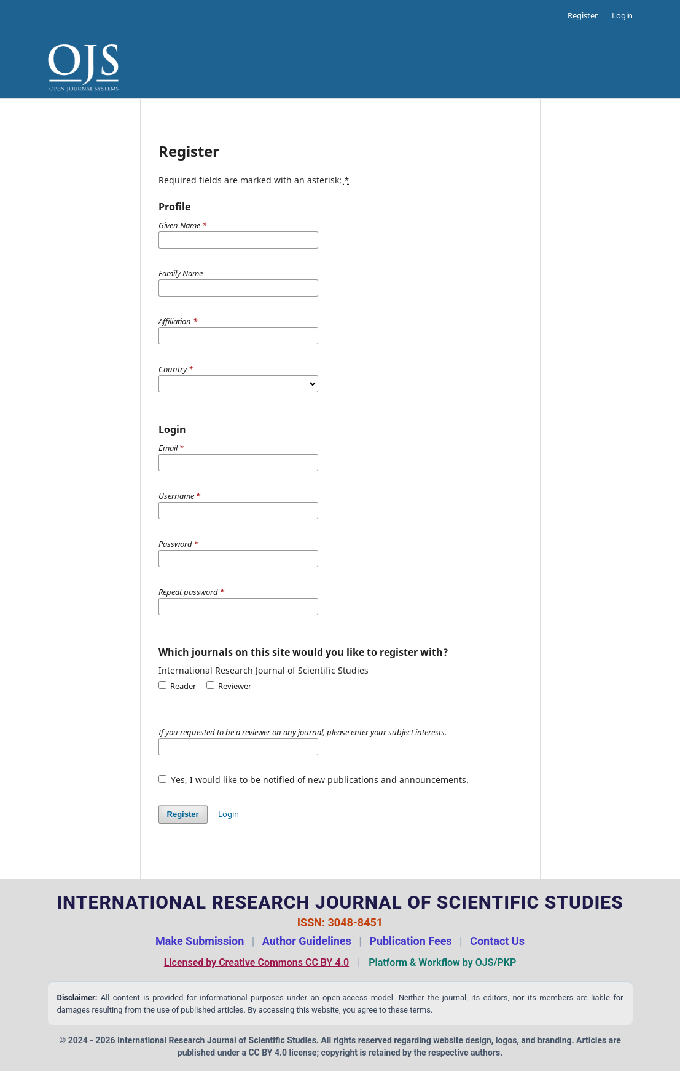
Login (622, 15)
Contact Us (497, 940)
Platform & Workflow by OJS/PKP (442, 962)
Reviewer (228, 685)
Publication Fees (410, 940)
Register (583, 15)
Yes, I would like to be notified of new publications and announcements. (313, 780)
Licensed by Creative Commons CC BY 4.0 (256, 962)
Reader (177, 685)
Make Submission (199, 940)
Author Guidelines (306, 940)
